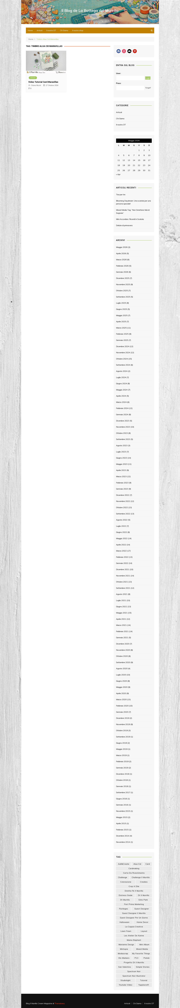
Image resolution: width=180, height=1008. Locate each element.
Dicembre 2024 (122, 346)
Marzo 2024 (121, 402)
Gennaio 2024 (122, 414)
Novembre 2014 (123, 842)
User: (118, 73)
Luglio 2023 (121, 452)
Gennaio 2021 (122, 637)
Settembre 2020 (123, 662)
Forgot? (148, 88)
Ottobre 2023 (122, 433)
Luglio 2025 (121, 303)
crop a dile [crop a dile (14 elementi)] (134, 886)
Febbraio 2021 (122, 631)
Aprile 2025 (121, 321)
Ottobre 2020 (122, 656)
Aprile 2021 (121, 619)
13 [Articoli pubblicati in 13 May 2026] (129, 160)
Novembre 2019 (123, 724)
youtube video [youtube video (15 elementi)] (125, 985)
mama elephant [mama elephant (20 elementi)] (134, 940)
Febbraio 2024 (122, 408)
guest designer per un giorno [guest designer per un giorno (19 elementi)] (134, 918)
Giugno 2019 (121, 743)
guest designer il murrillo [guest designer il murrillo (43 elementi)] (134, 913)
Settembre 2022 (123, 513)
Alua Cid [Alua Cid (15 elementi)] (137, 864)
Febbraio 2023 (122, 482)
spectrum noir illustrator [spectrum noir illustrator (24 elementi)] (134, 976)
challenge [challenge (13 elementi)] (122, 877)
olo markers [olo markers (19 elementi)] (123, 958)
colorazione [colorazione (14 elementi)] (125, 882)
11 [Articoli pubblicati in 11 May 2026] (118, 160)
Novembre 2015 (123, 811)
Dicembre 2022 (122, 495)
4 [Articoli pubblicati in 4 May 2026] (118, 155)
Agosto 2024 (121, 371)
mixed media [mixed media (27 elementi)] (142, 949)
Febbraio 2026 (122, 266)
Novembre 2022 (123, 501)
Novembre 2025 (123, 284)
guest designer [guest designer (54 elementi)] (141, 909)
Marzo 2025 (121, 328)
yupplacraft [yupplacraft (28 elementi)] (143, 985)
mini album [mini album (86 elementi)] (144, 944)
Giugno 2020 (121, 681)
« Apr (118, 174)
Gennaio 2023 (122, 489)
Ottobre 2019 (122, 730)
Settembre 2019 (123, 737)
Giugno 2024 (121, 383)
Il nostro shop (77, 30)
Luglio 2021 (121, 600)
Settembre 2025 (123, 297)
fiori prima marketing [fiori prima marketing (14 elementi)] (134, 904)
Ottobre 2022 (122, 507)
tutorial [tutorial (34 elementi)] (143, 980)
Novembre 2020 (123, 650)
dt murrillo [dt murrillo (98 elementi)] (125, 900)
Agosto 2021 (121, 594)
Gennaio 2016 (122, 805)
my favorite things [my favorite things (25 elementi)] (141, 953)
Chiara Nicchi (36, 85)
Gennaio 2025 (122, 340)
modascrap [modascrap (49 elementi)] (123, 953)
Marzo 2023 (121, 476)
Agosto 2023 (121, 445)
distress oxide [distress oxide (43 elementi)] (125, 895)
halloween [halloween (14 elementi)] (124, 922)
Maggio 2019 (121, 749)
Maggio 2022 (121, 538)
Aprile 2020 (121, 693)
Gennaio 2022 (122, 563)
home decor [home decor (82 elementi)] (142, 922)
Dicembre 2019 (122, 718)
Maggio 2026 (121, 247)
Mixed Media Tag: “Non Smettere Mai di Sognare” (133, 211)
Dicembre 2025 (122, 278)
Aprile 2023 (121, 470)
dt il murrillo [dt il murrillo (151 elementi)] (143, 895)
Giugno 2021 (121, 606)
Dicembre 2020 (122, 644)
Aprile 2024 (121, 396)
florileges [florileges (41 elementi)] (123, 909)
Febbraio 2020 (122, 706)
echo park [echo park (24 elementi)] (143, 900)
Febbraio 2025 (122, 334)
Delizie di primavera (124, 225)
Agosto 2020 (121, 668)
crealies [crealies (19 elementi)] (144, 882)
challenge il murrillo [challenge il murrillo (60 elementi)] (141, 877)
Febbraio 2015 (122, 829)
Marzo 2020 (121, 699)
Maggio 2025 (121, 315)
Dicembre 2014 (122, 836)
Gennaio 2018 (122, 786)
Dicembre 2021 (122, 569)
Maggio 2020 (121, 687)
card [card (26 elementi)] (148, 864)
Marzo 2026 (121, 259)
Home (30, 30)
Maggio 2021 (121, 613)
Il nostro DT (51, 30)
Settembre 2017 (123, 792)
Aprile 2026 (121, 253)
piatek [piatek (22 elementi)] (147, 958)
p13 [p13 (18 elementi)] (136, 958)
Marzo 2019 (121, 755)
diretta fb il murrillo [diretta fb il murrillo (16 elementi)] (134, 891)
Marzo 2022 (121, 551)
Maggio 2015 (121, 817)
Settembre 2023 (123, 439)
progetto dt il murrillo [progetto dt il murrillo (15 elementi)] (134, 962)
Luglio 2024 (121, 377)
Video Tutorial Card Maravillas (43, 82)
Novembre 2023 (123, 427)
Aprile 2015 (121, 823)
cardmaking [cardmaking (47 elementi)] (134, 868)
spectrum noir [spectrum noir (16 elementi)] (134, 971)
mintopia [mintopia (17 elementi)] (124, 949)
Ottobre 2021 (122, 582)
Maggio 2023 (121, 464)
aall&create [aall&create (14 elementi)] (123, 864)
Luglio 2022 (121, 526)
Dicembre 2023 (122, 421)
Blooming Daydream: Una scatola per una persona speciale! (133, 202)
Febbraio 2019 (122, 761)
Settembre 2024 (123, 365)
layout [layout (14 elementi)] (144, 931)
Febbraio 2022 (122, 557)
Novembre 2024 (123, 352)
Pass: (118, 83)
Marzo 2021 (121, 625)
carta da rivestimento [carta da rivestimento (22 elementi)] (134, 873)
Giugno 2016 (121, 798)
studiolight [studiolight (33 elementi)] (126, 980)
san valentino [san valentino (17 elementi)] (124, 967)
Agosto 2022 (121, 520)
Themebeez (60, 1003)
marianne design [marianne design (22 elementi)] (126, 944)
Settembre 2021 (123, 588)
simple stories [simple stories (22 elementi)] (143, 967)
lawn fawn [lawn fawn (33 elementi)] (126, 931)
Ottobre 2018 (122, 780)
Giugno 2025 (121, 309)
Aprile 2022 (121, 544)
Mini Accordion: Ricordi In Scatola (130, 219)
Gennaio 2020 (122, 712)
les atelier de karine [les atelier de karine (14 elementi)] (134, 935)
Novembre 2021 (123, 575)
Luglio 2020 (121, 675)
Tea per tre (120, 194)
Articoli (39, 30)
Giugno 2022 (121, 532)
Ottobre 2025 (122, 290)
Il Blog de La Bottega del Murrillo (90, 10)
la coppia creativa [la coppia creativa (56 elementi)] (134, 927)
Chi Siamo (64, 30)
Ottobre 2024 (122, 359)
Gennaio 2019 (122, 767)
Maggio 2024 (121, 390)
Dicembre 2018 (122, 774)
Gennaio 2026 (122, 272)
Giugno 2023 (121, 458)
